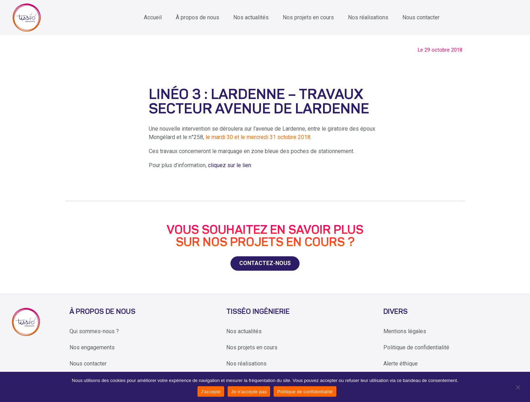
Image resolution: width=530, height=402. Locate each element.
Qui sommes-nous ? (94, 331)
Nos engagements (92, 347)
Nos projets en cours (308, 17)
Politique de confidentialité (416, 347)
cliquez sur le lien (229, 165)
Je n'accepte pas (249, 391)
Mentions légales (404, 331)
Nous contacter (421, 17)
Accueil (153, 17)
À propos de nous (197, 17)
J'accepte (211, 391)
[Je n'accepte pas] (517, 386)
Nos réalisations (368, 17)
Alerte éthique (400, 363)
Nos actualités (251, 17)
